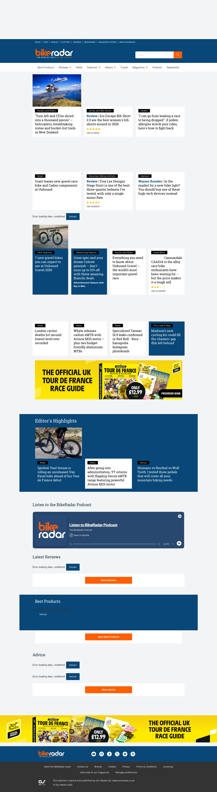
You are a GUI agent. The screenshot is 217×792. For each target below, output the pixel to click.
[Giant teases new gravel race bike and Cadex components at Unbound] (57, 156)
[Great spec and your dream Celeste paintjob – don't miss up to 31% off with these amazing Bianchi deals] (89, 236)
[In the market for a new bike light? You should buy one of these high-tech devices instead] (160, 156)
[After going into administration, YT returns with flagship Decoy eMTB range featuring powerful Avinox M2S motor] (108, 443)
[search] (178, 54)
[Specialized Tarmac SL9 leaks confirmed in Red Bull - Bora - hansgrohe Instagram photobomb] (128, 309)
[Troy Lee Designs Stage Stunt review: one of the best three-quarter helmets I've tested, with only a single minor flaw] (108, 156)
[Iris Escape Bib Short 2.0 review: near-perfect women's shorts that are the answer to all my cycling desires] (108, 90)
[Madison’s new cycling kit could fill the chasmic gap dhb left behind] (167, 309)
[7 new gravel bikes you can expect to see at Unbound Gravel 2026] (50, 236)
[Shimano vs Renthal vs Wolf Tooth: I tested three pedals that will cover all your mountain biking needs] (158, 443)
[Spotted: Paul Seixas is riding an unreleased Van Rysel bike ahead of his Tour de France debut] (58, 443)
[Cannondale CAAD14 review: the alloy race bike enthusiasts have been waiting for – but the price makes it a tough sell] (167, 236)
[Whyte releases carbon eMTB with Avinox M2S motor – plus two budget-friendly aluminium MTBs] (89, 309)
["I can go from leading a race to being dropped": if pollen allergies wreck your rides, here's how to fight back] (160, 90)
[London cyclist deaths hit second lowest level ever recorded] (50, 309)
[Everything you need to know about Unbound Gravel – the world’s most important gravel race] (128, 236)
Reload (72, 216)
